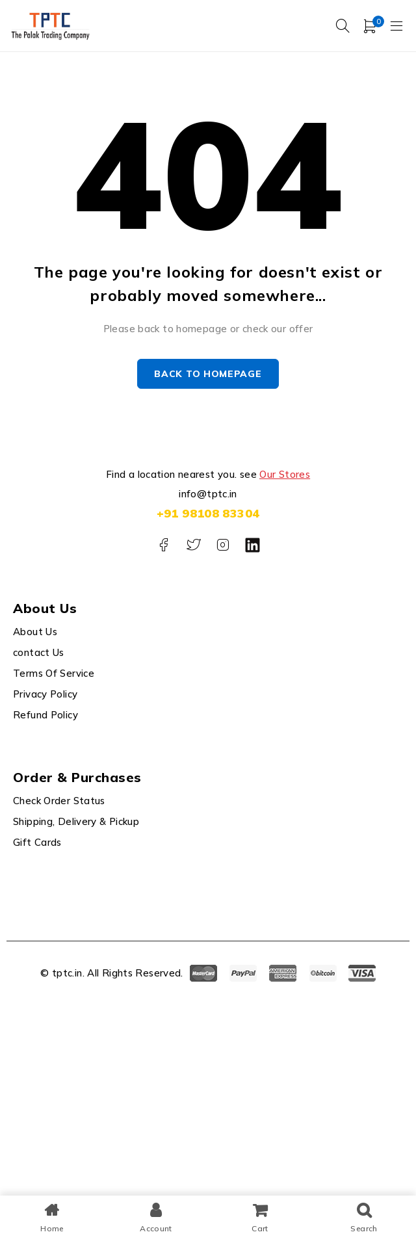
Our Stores (284, 474)
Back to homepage (207, 374)
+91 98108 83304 (208, 513)
